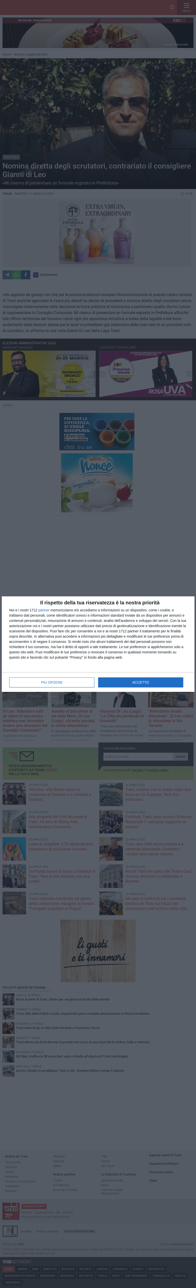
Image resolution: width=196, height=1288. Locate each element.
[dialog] (98, 644)
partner (43, 610)
